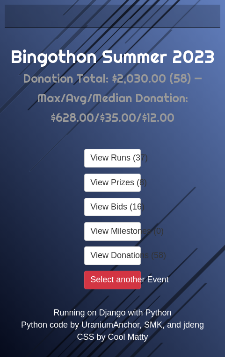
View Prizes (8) (115, 182)
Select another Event (115, 279)
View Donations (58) (115, 255)
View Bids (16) (115, 206)
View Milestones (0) (115, 231)
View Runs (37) (115, 157)
